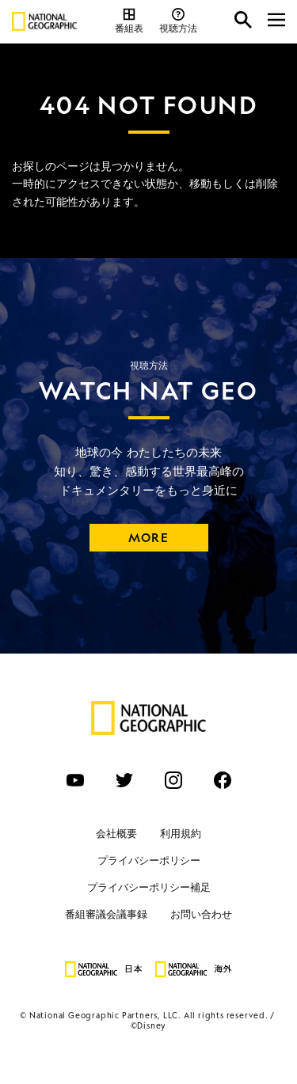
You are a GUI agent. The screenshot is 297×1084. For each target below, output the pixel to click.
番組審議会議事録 (106, 914)
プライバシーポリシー (148, 860)
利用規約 (180, 834)
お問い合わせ (201, 914)
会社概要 (116, 834)
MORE (148, 537)
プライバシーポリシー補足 (149, 887)
